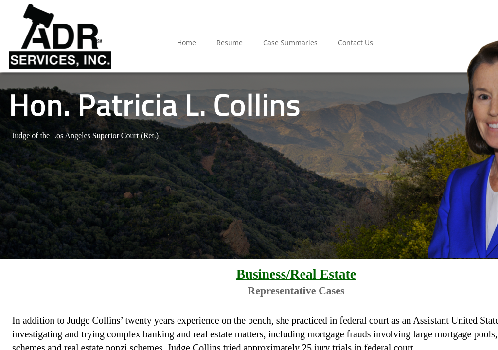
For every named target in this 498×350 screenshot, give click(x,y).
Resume (229, 42)
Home (186, 42)
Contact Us (355, 42)
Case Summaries (290, 42)
